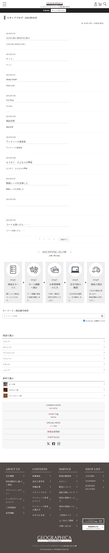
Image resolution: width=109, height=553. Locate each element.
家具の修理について (67, 508)
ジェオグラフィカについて (14, 500)
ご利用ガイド (65, 515)
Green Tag (53, 415)
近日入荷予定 (38, 481)
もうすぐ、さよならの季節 (19, 162)
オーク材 (11, 384)
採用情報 (10, 513)
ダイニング (7, 347)
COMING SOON (53, 407)
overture (91, 480)
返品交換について (67, 492)
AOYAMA (90, 476)
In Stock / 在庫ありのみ (95, 321)
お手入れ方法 (38, 515)
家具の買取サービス (67, 499)
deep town (11, 79)
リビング (6, 341)
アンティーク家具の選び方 (40, 508)
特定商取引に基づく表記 (14, 483)
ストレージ (7, 358)
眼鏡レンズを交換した (17, 183)
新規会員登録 (53, 431)
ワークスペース (9, 353)
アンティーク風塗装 (16, 141)
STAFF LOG (53, 437)
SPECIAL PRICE (53, 424)
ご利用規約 (11, 507)
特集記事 (36, 486)
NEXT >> (64, 239)
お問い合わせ (65, 526)
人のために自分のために (18, 37)
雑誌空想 (10, 120)
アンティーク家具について (40, 499)
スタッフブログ (39, 492)
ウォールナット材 (15, 396)
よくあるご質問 (66, 520)
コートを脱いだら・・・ (18, 224)
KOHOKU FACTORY (90, 487)
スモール (6, 364)
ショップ (6, 370)
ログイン (63, 481)
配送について (65, 486)
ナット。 (10, 58)
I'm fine (10, 100)
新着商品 (36, 476)
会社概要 (10, 476)
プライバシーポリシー (14, 492)
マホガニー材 (13, 390)
